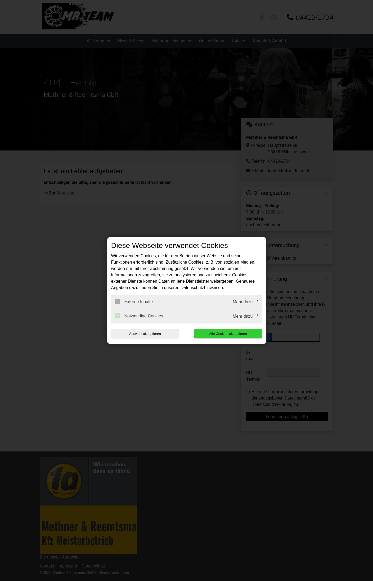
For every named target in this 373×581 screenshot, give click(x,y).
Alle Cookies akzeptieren (228, 334)
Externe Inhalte (134, 301)
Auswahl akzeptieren (145, 334)
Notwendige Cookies (139, 315)
